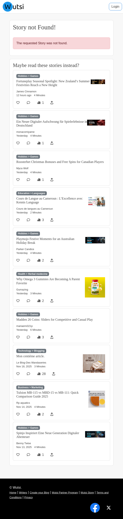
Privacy (28, 497)
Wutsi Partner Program (65, 492)
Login (115, 6)
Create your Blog (39, 492)
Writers (23, 492)
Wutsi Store (87, 492)
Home (12, 492)
